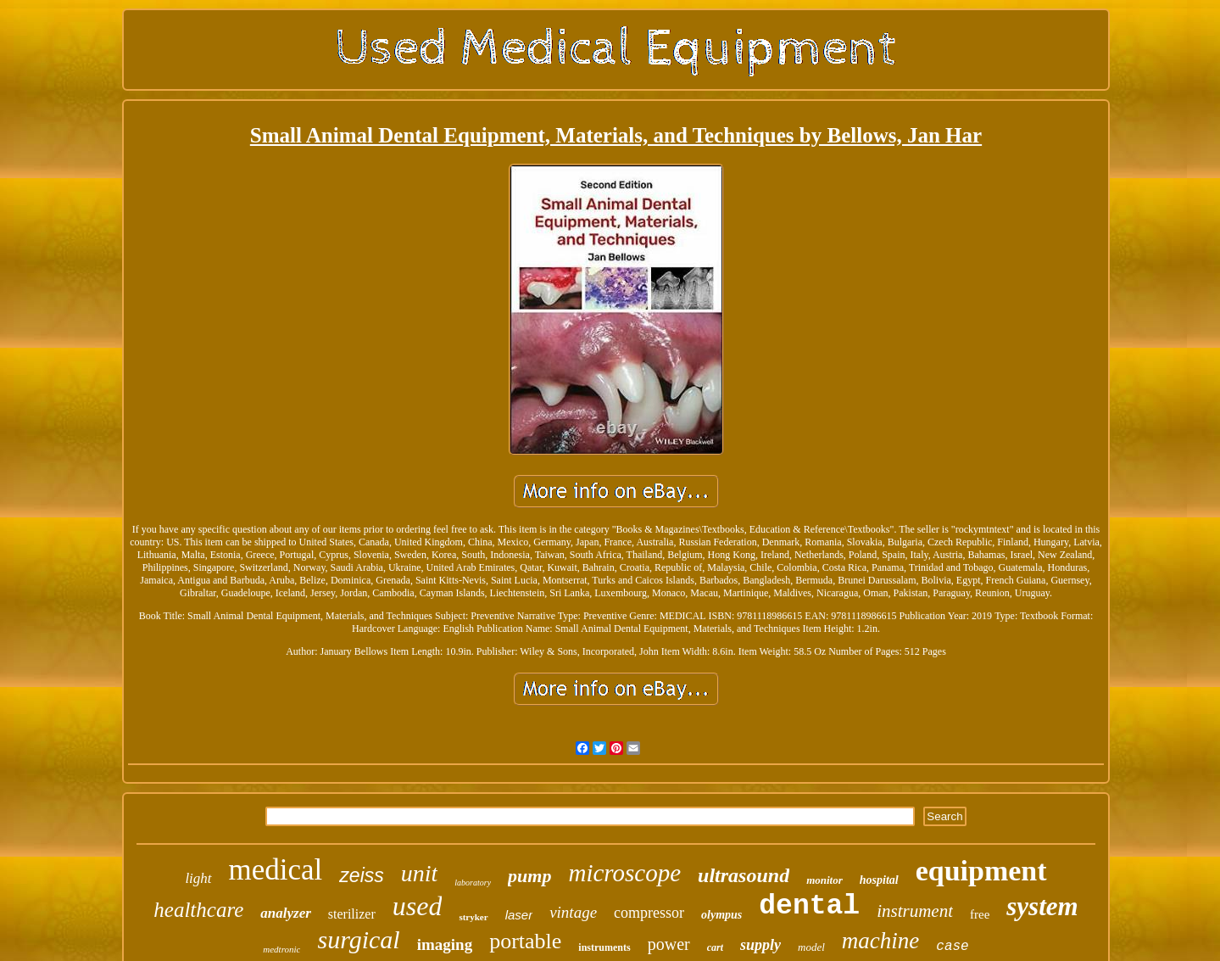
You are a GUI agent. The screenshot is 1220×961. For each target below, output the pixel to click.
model (811, 947)
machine (880, 940)
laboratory (472, 882)
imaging (444, 944)
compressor (649, 912)
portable (525, 941)
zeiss (361, 875)
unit (419, 873)
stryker (473, 917)
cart (715, 947)
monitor (824, 880)
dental (809, 906)
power (669, 944)
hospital (879, 880)
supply (760, 944)
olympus (721, 914)
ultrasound (743, 875)
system (1042, 906)
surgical (358, 939)
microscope (624, 872)
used (418, 906)
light (198, 878)
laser (519, 915)
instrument (915, 911)
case (952, 946)
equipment (981, 870)
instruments (604, 947)
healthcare (198, 909)
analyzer (285, 913)
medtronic (281, 949)
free (979, 914)
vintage (573, 912)
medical (276, 869)
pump (529, 875)
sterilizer (352, 914)
